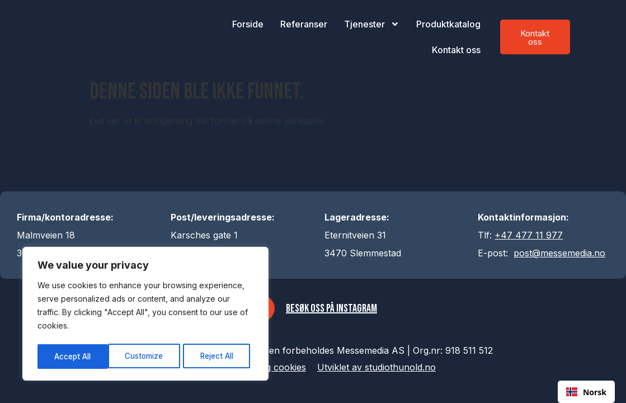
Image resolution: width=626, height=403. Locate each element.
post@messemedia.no (559, 253)
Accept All (219, 356)
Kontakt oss (456, 49)
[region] (145, 315)
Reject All (147, 356)
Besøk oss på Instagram (332, 309)
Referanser (303, 24)
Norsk (586, 392)
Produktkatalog (448, 24)
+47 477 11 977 (529, 235)
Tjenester (371, 24)
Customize (73, 356)
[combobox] (586, 392)
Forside (247, 24)
